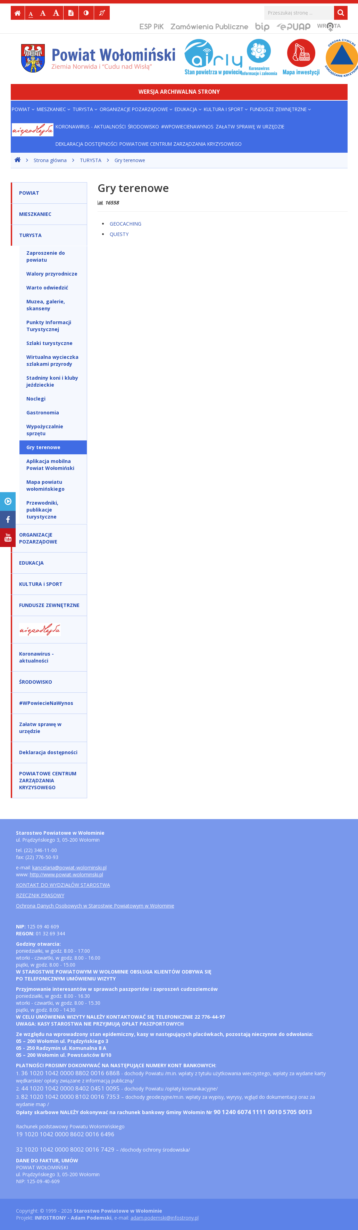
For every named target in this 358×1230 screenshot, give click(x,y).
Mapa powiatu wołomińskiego (45, 485)
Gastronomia (42, 412)
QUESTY (119, 234)
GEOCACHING (125, 223)
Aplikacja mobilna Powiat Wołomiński (50, 464)
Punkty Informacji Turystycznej (48, 325)
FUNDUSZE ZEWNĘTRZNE (280, 109)
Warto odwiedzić (47, 287)
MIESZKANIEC (53, 109)
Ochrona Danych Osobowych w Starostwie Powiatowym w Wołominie (95, 905)
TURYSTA (85, 109)
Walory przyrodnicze (51, 273)
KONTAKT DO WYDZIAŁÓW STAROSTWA (63, 885)
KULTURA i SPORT (226, 109)
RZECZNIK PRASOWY (40, 895)
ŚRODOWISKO (143, 126)
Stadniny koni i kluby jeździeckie (52, 381)
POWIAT (23, 109)
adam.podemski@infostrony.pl (165, 1217)
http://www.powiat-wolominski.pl (66, 874)
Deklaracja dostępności (86, 144)
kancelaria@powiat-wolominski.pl (69, 867)
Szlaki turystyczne (49, 343)
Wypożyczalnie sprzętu (44, 430)
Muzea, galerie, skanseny (45, 305)
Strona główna (50, 160)
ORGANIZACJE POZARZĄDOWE (136, 109)
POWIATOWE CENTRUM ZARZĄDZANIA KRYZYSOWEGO (180, 144)
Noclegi (35, 398)
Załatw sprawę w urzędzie (250, 126)
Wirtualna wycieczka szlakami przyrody (52, 360)
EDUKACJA (188, 109)
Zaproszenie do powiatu (45, 256)
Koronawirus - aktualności (91, 126)
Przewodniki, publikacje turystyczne (42, 509)
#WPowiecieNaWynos (187, 126)
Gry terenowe (130, 160)
